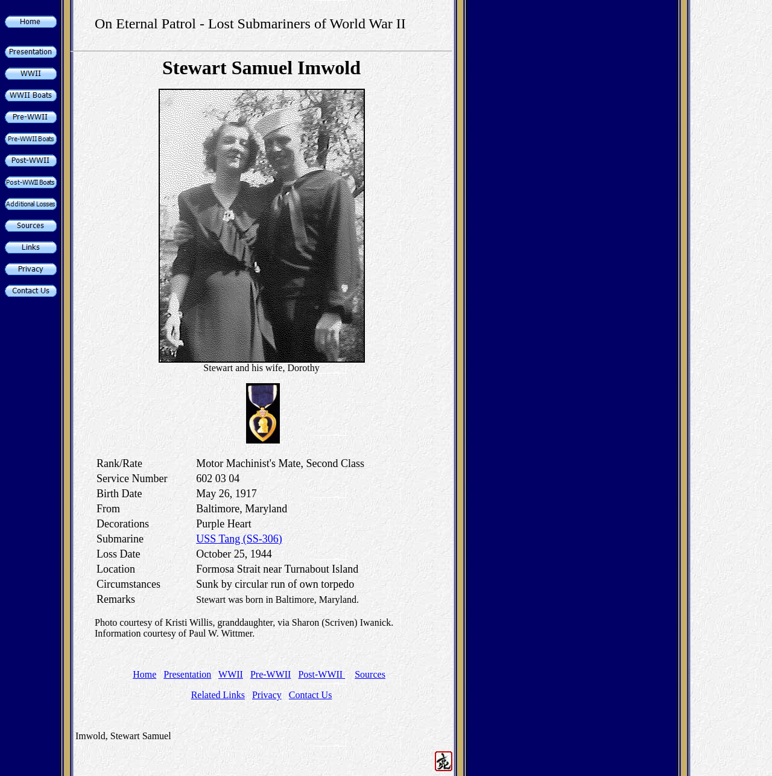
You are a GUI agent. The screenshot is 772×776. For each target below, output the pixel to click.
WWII (230, 674)
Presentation (187, 674)
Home (144, 674)
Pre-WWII (270, 674)
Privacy (267, 695)
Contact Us (310, 695)
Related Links (218, 695)
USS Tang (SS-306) (239, 539)
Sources (370, 674)
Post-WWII (321, 674)
